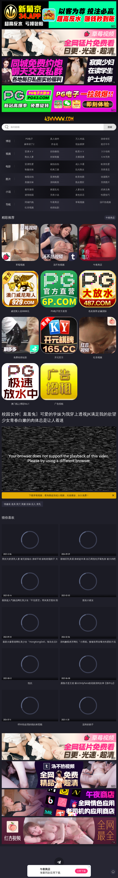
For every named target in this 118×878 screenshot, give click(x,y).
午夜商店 (54, 202)
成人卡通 (79, 164)
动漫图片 (105, 176)
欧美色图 (79, 176)
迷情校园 (29, 194)
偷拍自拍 (54, 164)
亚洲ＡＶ (29, 151)
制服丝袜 (29, 169)
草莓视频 (79, 202)
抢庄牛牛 (105, 144)
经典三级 (54, 169)
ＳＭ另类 (105, 156)
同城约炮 (29, 202)
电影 (8, 166)
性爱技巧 (105, 194)
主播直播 (79, 156)
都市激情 (29, 189)
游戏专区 (105, 138)
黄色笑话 (79, 194)
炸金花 (54, 144)
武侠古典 (105, 189)
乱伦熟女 (79, 169)
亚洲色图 (54, 176)
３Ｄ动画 (105, 151)
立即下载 (81, 870)
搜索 (110, 126)
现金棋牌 (79, 144)
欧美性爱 (105, 164)
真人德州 (54, 138)
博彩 (8, 141)
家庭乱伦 (54, 189)
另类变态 (105, 169)
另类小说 (54, 194)
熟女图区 (79, 182)
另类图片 (105, 182)
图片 (8, 179)
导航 (8, 204)
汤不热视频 (105, 202)
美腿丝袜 (29, 182)
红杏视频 (29, 207)
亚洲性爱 (29, 164)
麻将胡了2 (29, 144)
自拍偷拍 (54, 151)
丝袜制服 (54, 156)
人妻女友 (79, 189)
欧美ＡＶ (79, 151)
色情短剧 (54, 207)
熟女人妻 (29, 156)
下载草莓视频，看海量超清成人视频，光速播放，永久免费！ (72, 495)
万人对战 (79, 138)
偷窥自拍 (29, 176)
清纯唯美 (54, 182)
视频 (8, 153)
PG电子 (29, 138)
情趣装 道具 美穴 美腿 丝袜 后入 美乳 (22, 504)
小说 (8, 191)
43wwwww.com (59, 119)
